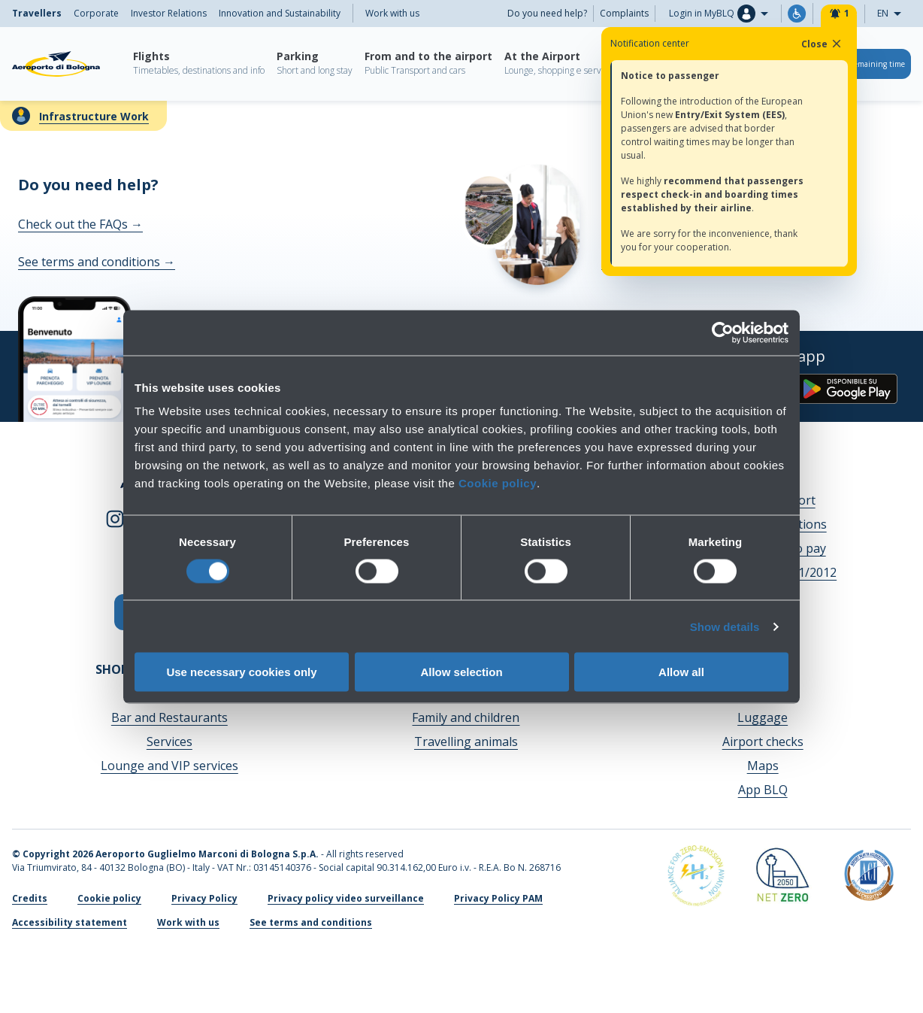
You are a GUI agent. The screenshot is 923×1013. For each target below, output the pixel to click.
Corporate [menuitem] (96, 13)
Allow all (681, 672)
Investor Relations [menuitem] (169, 13)
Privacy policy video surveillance (346, 898)
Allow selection (461, 672)
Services (169, 741)
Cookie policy (497, 483)
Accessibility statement (69, 922)
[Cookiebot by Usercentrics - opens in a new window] (722, 332)
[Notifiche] (839, 14)
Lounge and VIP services (169, 765)
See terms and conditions (96, 261)
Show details (725, 626)
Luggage (762, 717)
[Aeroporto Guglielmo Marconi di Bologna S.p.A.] (56, 64)
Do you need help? (547, 13)
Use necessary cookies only (241, 672)
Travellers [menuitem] (37, 13)
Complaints (624, 13)
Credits (29, 898)
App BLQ (763, 789)
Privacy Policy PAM (498, 898)
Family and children (465, 717)
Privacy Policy (204, 898)
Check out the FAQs (80, 224)
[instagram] (115, 517)
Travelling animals (466, 741)
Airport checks (762, 741)
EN (893, 14)
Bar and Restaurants (169, 717)
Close (822, 43)
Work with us (392, 13)
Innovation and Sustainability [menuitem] (279, 13)
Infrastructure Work (94, 116)
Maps (763, 765)
